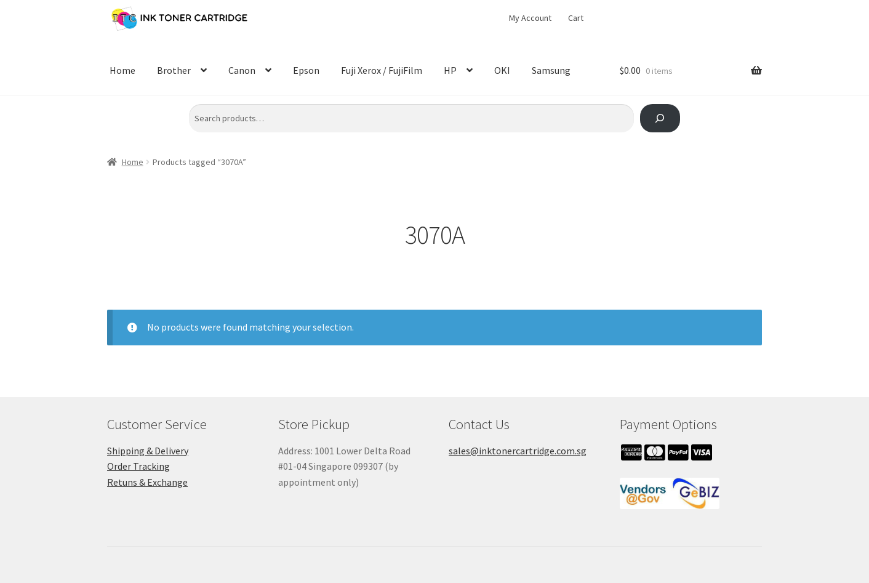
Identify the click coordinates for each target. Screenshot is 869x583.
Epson (306, 70)
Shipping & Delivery (147, 450)
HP (450, 70)
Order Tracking (138, 466)
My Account (530, 17)
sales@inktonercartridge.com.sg (518, 450)
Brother (174, 70)
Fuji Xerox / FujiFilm (381, 70)
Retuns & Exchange (147, 482)
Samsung (551, 70)
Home (122, 70)
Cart (575, 17)
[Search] (660, 118)
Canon (241, 70)
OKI (502, 70)
